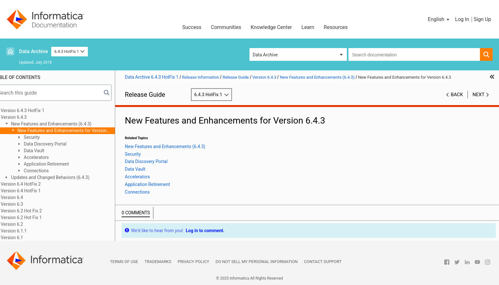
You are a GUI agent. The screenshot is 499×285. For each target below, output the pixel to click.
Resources (336, 27)
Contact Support (322, 261)
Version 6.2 (22, 224)
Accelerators (45, 157)
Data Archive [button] (265, 54)
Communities (226, 27)
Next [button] (479, 94)
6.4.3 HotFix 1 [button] (69, 51)
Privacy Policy (193, 261)
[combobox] (414, 54)
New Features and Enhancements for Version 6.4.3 (68, 131)
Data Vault (43, 150)
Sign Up (482, 19)
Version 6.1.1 (24, 230)
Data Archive (33, 51)
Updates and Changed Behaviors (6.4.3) (59, 177)
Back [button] (457, 94)
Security (41, 137)
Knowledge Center (271, 27)
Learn (307, 27)
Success (191, 27)
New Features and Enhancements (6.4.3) (60, 123)
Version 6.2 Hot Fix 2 (31, 210)
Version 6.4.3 (24, 117)
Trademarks (157, 261)
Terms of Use (124, 261)
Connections (45, 170)
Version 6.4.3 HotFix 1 (32, 110)
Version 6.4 (22, 197)
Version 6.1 (22, 237)
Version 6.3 (22, 204)
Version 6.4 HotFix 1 (30, 190)
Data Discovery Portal (54, 143)
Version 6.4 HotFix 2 (30, 184)
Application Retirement (55, 164)
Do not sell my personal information (256, 261)
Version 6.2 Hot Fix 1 (31, 217)
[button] (439, 19)
